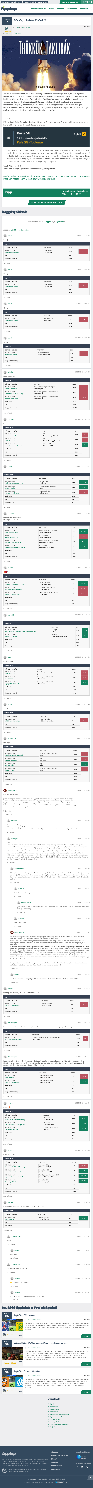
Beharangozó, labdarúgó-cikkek (59, 1414)
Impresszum (32, 1479)
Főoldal (54, 1452)
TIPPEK (51, 8)
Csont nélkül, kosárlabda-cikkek (59, 1424)
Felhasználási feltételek (57, 1479)
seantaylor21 (12, 791)
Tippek (53, 1459)
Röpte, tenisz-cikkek (56, 1417)
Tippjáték (52, 1427)
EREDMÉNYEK (72, 8)
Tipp (88, 27)
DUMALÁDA (84, 8)
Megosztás (17, 33)
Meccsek (54, 1462)
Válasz (8, 263)
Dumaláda (55, 1469)
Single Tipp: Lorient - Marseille (27, 1371)
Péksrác (10, 1103)
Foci (17, 28)
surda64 (14, 821)
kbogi (10, 466)
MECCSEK (60, 8)
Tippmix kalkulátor (59, 1456)
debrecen (11, 568)
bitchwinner (12, 738)
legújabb (13, 230)
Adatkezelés (42, 1479)
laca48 (10, 236)
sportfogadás (54, 1406)
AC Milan (11, 372)
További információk (20, 1471)
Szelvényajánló (54, 1422)
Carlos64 (11, 514)
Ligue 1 (28, 28)
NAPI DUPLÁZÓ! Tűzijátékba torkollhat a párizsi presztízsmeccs (41, 1343)
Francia (22, 28)
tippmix (52, 1404)
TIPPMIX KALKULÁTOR (38, 8)
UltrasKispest (19, 869)
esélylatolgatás (54, 1409)
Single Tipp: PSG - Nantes (24, 1315)
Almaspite (14, 839)
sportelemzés (54, 1412)
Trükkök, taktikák (55, 1419)
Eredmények (56, 1466)
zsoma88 (11, 419)
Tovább (86, 1336)
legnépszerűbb (23, 230)
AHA (9, 657)
